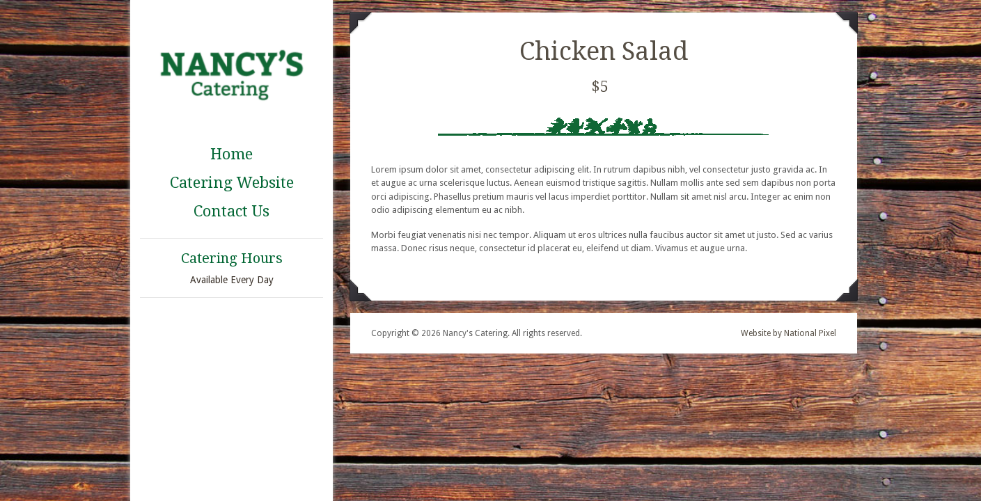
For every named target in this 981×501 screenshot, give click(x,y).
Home (231, 154)
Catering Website (232, 182)
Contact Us (231, 211)
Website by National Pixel (788, 333)
